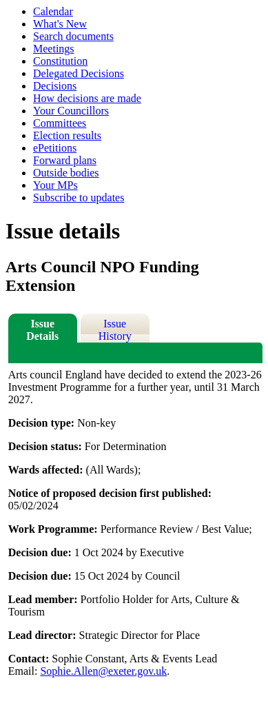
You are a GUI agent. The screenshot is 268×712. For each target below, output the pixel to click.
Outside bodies (66, 173)
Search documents (73, 36)
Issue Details (42, 330)
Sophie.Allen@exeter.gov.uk (103, 671)
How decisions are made (87, 98)
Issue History (115, 330)
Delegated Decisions (78, 73)
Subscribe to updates (78, 197)
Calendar (53, 11)
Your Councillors (71, 110)
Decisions (54, 86)
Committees (59, 123)
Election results (67, 135)
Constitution (60, 61)
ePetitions (54, 148)
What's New (60, 24)
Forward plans (64, 160)
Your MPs (55, 185)
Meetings (53, 48)
